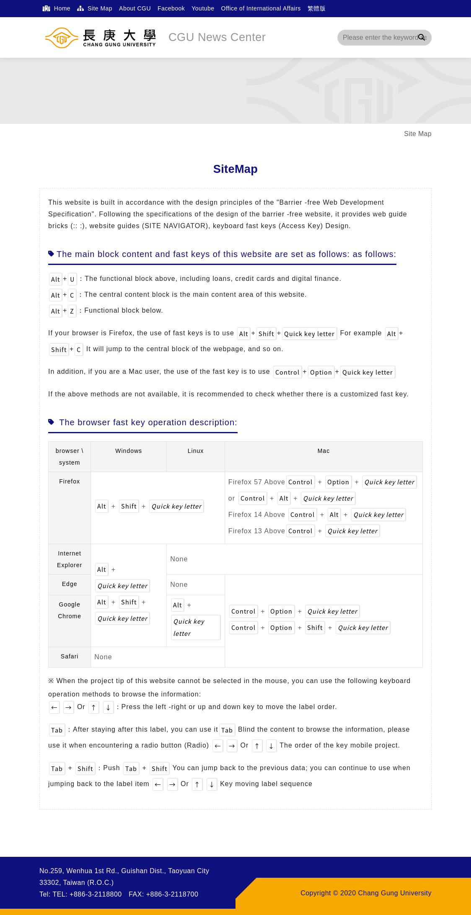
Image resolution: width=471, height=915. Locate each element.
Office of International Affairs (261, 8)
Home (56, 8)
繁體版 (317, 8)
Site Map (94, 8)
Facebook (171, 8)
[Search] (384, 38)
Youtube (203, 8)
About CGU (135, 8)
